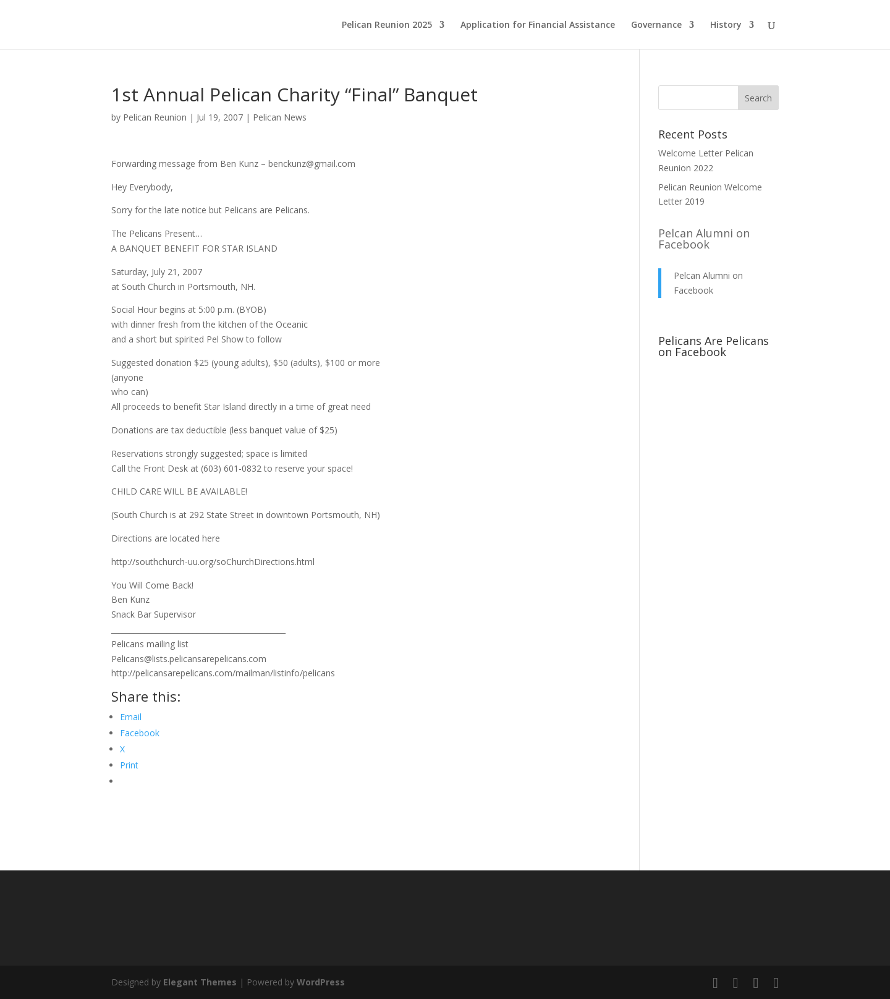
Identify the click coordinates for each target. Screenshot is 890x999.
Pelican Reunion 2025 (387, 25)
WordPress (321, 982)
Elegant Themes (200, 982)
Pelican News (280, 117)
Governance (656, 25)
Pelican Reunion (155, 117)
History (726, 25)
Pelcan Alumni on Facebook (704, 239)
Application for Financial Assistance (537, 25)
